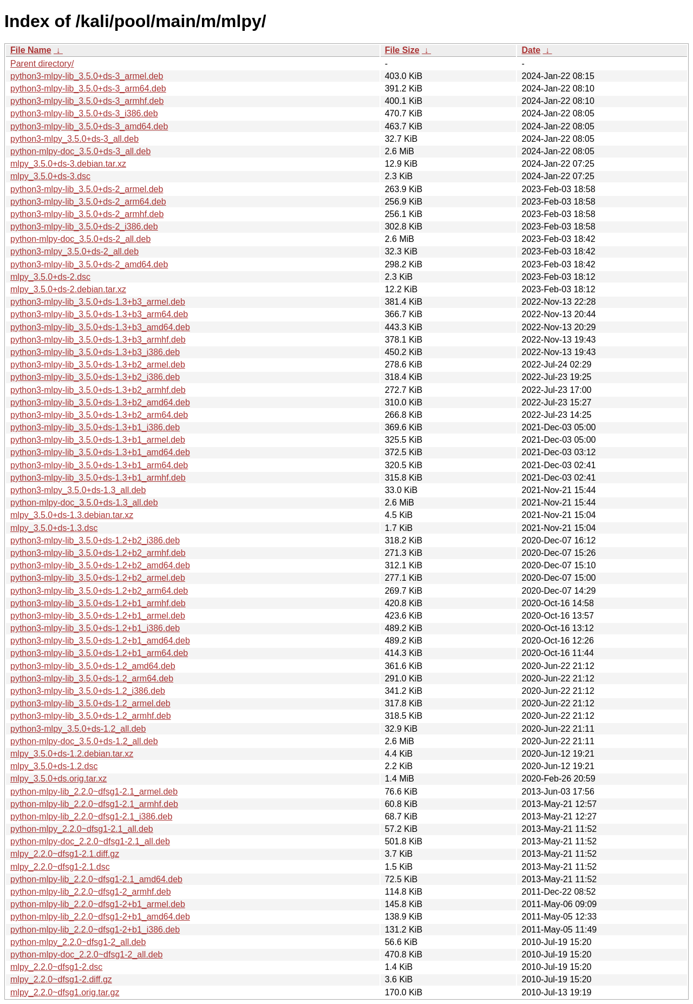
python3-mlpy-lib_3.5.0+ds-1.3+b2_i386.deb (95, 377)
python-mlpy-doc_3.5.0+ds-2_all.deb (80, 239)
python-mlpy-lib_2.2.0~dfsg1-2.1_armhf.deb (94, 804)
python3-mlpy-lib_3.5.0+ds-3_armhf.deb (87, 101)
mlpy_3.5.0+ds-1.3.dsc (53, 528)
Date (530, 50)
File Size (402, 50)
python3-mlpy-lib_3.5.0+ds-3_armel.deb (86, 76)
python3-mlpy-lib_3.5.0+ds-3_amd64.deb (89, 126)
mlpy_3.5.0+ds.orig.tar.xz (58, 778)
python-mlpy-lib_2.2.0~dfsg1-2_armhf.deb (90, 891)
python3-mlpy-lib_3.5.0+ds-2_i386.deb (84, 226)
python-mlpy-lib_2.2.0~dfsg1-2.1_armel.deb (94, 791)
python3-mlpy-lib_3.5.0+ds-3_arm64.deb (88, 88)
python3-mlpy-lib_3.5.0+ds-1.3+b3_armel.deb (97, 301)
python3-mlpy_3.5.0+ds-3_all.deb (74, 138)
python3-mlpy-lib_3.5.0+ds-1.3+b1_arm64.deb (99, 465)
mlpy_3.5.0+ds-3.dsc (50, 176)
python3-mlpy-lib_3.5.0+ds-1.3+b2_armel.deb (97, 364)
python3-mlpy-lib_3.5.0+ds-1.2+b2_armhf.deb (98, 552)
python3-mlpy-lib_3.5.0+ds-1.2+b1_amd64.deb (100, 640)
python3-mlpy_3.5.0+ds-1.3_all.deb (78, 490)
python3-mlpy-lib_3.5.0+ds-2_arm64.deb (88, 201)
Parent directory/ (42, 63)
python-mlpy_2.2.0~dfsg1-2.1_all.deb (81, 829)
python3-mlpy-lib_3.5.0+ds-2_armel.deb (86, 189)
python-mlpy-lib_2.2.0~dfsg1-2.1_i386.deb (91, 816)
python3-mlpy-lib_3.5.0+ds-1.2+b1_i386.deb (95, 628)
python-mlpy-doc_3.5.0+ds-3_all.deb (80, 151)
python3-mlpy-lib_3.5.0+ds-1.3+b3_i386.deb (95, 352)
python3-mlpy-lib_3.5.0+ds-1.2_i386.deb (87, 690)
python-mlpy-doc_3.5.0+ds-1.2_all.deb (84, 741)
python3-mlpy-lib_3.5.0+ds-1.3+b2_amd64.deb (100, 402)
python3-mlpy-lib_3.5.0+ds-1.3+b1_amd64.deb (100, 452)
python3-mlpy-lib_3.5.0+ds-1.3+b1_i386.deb (95, 427)
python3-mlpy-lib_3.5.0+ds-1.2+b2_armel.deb (97, 577)
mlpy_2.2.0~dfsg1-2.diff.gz (61, 979)
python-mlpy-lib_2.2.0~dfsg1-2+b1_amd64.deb (100, 916)
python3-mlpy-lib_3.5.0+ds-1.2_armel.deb (90, 703)
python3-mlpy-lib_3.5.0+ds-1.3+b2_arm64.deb (99, 414)
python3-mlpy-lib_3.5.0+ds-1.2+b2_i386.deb (95, 540)
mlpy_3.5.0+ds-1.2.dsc (53, 766)
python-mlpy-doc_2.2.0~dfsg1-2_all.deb (86, 954)
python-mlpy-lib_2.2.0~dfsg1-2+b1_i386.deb (95, 929)
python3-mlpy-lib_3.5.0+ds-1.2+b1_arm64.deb (99, 653)
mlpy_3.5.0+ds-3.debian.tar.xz (68, 163)
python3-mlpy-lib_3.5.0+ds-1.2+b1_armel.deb (97, 615)
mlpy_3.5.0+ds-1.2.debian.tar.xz (71, 753)
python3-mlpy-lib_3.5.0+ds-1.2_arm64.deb (91, 678)
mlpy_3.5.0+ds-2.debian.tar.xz (68, 289)
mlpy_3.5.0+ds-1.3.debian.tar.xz (71, 515)
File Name (30, 50)
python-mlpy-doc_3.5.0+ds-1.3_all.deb (84, 502)
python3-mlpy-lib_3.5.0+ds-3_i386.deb (84, 113)
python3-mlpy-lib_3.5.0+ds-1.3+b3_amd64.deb (100, 327)
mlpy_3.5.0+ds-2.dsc (50, 276)
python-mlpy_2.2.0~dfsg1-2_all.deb (78, 942)
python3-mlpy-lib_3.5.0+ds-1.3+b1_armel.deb (97, 439)
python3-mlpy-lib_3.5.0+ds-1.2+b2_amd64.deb (100, 565)
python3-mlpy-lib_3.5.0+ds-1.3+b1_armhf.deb (98, 477)
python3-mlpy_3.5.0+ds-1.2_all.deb (78, 728)
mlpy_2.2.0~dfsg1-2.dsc (56, 967)
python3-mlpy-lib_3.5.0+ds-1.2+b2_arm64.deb (99, 590)
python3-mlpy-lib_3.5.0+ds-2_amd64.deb (89, 264)
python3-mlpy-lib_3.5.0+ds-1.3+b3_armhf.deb (98, 339)
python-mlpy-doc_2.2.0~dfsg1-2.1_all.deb (90, 841)
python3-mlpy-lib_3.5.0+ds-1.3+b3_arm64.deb (99, 314)
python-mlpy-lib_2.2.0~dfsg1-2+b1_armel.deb (97, 904)
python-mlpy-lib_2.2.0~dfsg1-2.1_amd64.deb (96, 879)
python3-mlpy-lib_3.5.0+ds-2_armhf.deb (87, 214)
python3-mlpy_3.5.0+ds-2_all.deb (74, 251)
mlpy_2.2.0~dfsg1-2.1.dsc (60, 866)
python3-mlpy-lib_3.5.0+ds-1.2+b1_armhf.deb (98, 603)
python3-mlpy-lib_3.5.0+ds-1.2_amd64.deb (92, 666)
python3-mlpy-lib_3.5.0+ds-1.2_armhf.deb (90, 715)
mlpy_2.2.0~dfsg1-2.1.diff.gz (64, 853)
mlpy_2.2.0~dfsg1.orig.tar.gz (64, 992)
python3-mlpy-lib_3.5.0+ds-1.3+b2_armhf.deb (98, 390)
